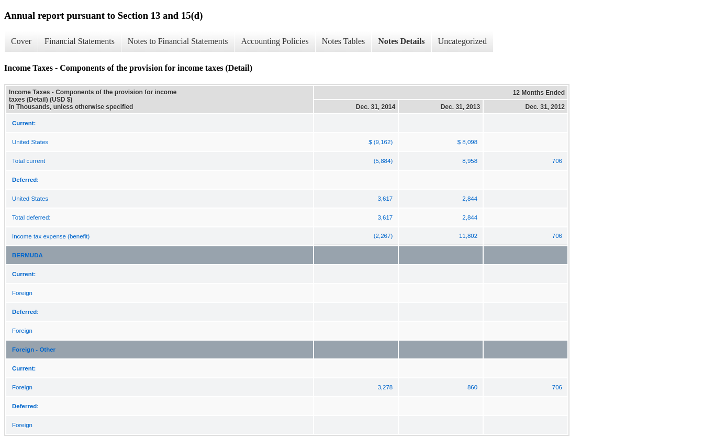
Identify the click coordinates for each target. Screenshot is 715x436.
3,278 (385, 387)
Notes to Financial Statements (178, 41)
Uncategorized (462, 41)
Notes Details (401, 41)
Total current (28, 161)
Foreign (22, 293)
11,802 (468, 236)
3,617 (385, 198)
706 (557, 161)
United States (30, 142)
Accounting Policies (274, 41)
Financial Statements (79, 41)
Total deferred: (31, 217)
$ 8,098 (467, 142)
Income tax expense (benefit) (51, 236)
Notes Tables (343, 41)
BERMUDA (27, 255)
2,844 (469, 198)
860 (472, 387)
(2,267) (383, 236)
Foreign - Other (33, 349)
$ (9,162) (380, 142)
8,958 (469, 161)
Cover (21, 41)
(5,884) (383, 161)
